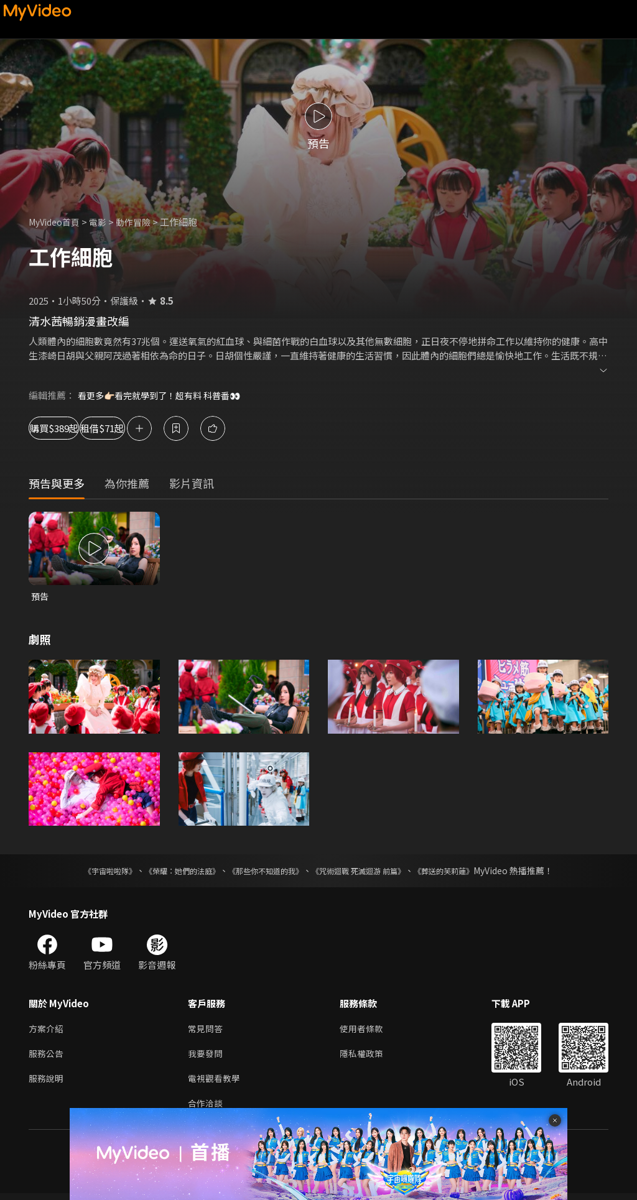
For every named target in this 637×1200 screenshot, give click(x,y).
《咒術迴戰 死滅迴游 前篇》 (370, 871)
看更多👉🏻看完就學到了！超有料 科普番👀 (165, 395)
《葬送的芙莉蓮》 (468, 871)
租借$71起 (155, 428)
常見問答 (206, 1030)
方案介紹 (47, 1030)
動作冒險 (141, 221)
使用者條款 (366, 1030)
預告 (40, 596)
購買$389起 (68, 428)
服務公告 (47, 1056)
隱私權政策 (366, 1056)
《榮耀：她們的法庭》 (168, 871)
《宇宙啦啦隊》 (85, 871)
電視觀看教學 (216, 1082)
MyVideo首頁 (57, 221)
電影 (104, 221)
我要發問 (206, 1056)
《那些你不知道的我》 (263, 871)
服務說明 (47, 1082)
